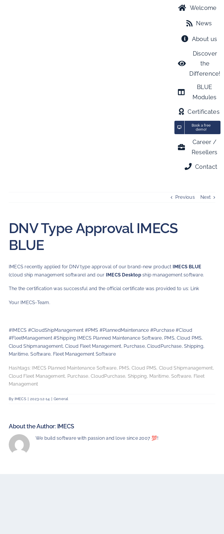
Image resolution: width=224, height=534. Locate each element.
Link (194, 288)
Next (205, 197)
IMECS (20, 399)
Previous (185, 197)
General (61, 399)
